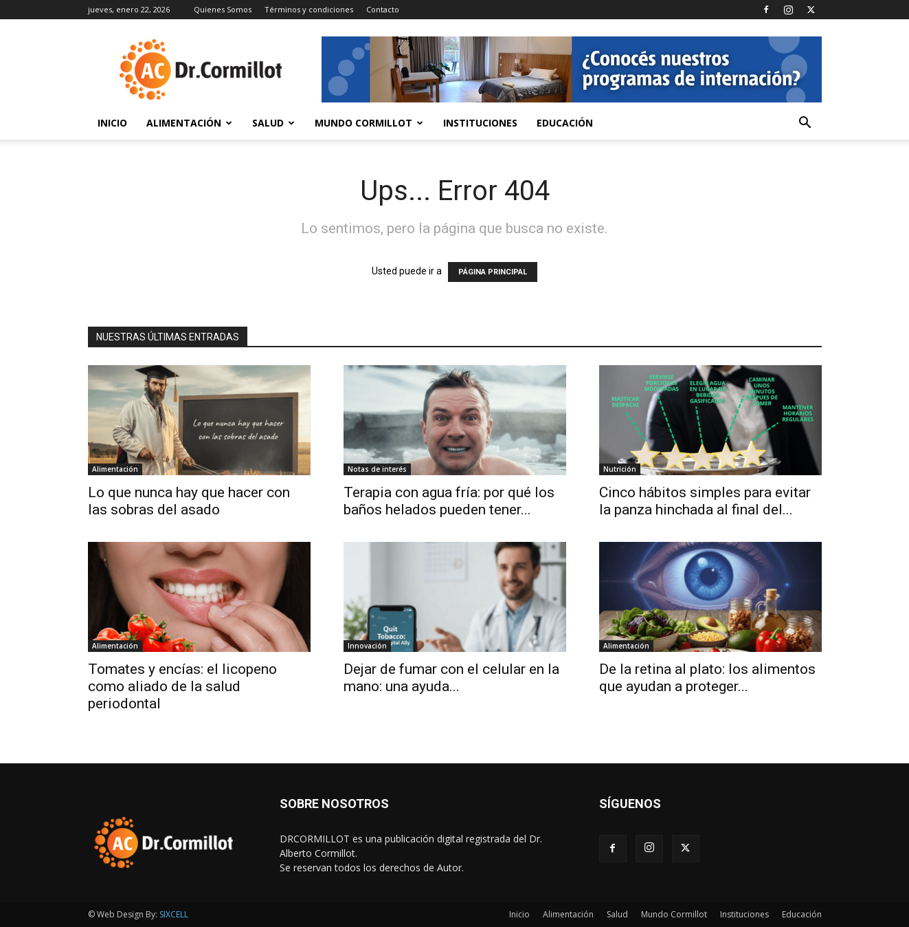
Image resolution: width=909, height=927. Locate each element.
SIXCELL (173, 914)
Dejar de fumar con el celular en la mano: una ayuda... (451, 678)
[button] (805, 124)
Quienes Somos (222, 9)
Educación (565, 122)
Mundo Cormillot (369, 122)
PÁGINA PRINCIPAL (492, 272)
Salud (273, 122)
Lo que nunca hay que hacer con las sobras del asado (189, 501)
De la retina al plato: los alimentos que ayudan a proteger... (707, 678)
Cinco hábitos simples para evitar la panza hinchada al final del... (705, 501)
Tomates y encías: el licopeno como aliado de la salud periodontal (182, 686)
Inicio (112, 122)
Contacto (382, 9)
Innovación (367, 646)
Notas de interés (377, 469)
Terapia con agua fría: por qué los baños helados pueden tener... (449, 501)
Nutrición (619, 469)
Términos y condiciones (309, 9)
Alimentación (189, 122)
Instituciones (480, 122)
